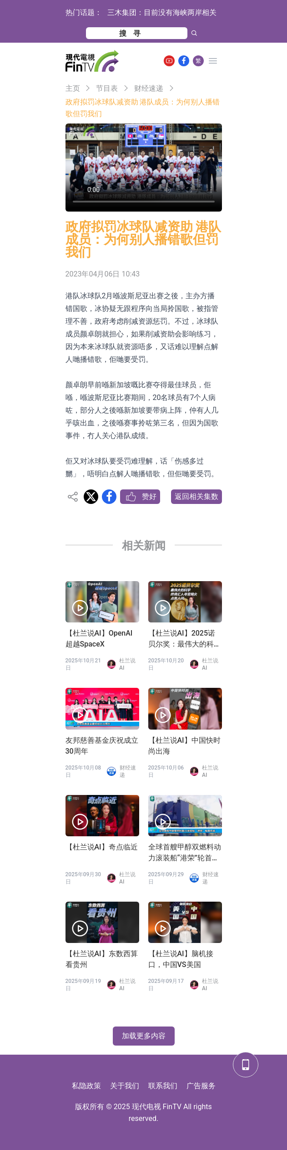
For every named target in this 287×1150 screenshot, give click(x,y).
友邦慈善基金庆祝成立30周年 (101, 745)
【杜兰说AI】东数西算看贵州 (101, 959)
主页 (72, 88)
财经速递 (148, 88)
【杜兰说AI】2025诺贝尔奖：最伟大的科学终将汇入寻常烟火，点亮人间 (184, 639)
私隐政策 (86, 1085)
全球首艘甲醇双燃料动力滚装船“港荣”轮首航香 (184, 853)
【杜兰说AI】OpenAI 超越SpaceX (99, 638)
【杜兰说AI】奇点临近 (101, 847)
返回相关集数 (196, 496)
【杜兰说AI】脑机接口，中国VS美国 (180, 959)
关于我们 (124, 1085)
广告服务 (201, 1085)
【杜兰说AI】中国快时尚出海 (184, 745)
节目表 (107, 88)
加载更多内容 (144, 1036)
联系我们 (162, 1085)
